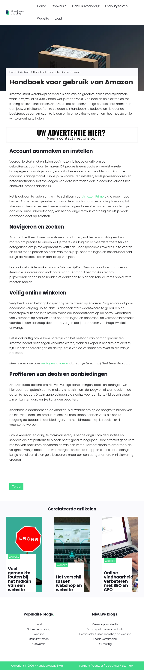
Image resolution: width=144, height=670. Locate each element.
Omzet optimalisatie (105, 624)
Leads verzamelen (105, 639)
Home (41, 6)
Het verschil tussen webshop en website (105, 634)
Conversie (59, 6)
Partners (84, 666)
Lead (58, 18)
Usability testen (116, 6)
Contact (97, 666)
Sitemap (127, 666)
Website (43, 18)
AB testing (105, 644)
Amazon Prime (93, 196)
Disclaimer (112, 666)
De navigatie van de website (105, 629)
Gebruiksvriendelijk (85, 6)
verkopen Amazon (54, 363)
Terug (16, 486)
